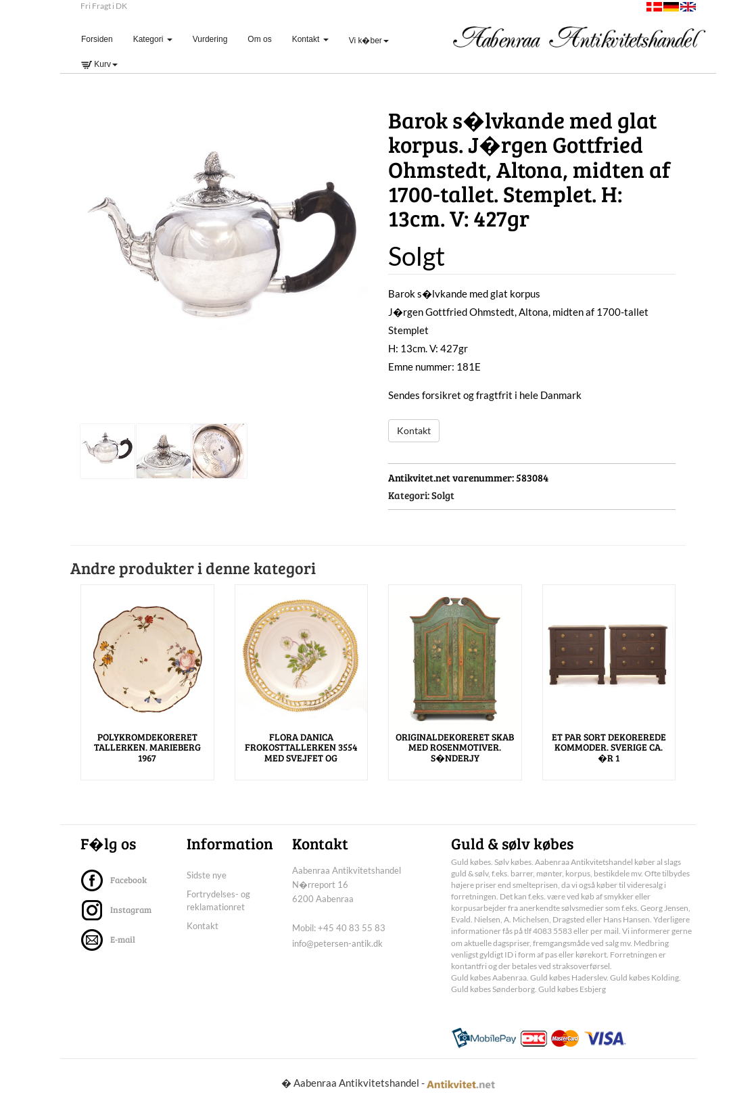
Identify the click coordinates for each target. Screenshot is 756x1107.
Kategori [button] (152, 39)
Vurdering (210, 39)
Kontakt (414, 430)
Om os (259, 39)
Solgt (442, 495)
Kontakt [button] (310, 39)
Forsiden (102, 39)
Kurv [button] (99, 64)
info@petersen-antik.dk (337, 943)
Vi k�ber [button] (369, 40)
